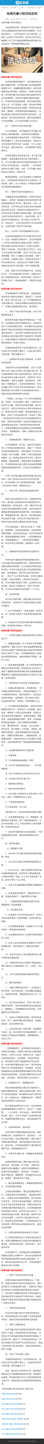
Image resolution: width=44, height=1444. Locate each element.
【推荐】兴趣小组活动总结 (12, 1424)
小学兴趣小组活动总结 (10, 1434)
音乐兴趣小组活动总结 (10, 1409)
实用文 (22, 8)
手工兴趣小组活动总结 (10, 1429)
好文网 (13, 8)
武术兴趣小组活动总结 (10, 1414)
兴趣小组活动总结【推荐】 (12, 1419)
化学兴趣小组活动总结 (10, 1404)
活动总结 (30, 8)
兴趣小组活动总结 (8, 1394)
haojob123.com (26, 1441)
